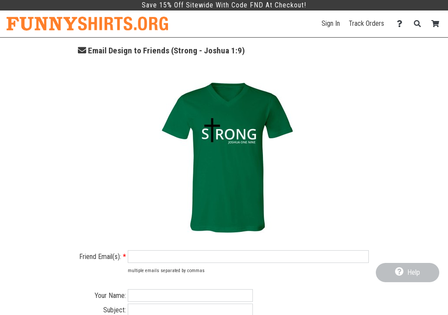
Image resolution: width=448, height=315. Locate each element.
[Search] (420, 24)
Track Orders (366, 23)
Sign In (331, 23)
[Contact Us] (402, 24)
